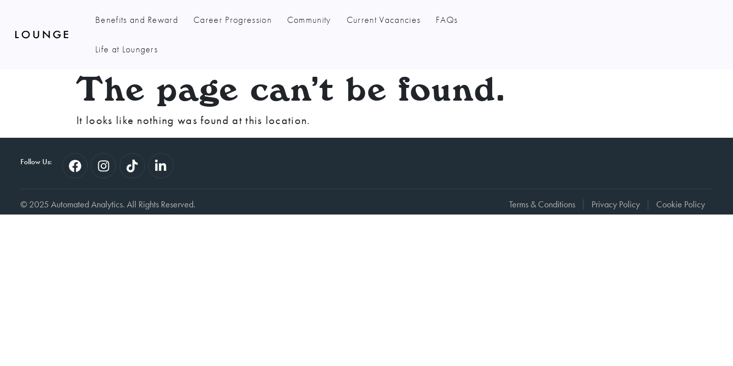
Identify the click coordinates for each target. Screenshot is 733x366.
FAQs (447, 19)
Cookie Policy (680, 175)
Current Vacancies (383, 19)
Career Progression (232, 19)
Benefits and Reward (136, 19)
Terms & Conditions (542, 175)
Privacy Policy (615, 175)
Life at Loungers (504, 19)
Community (309, 19)
